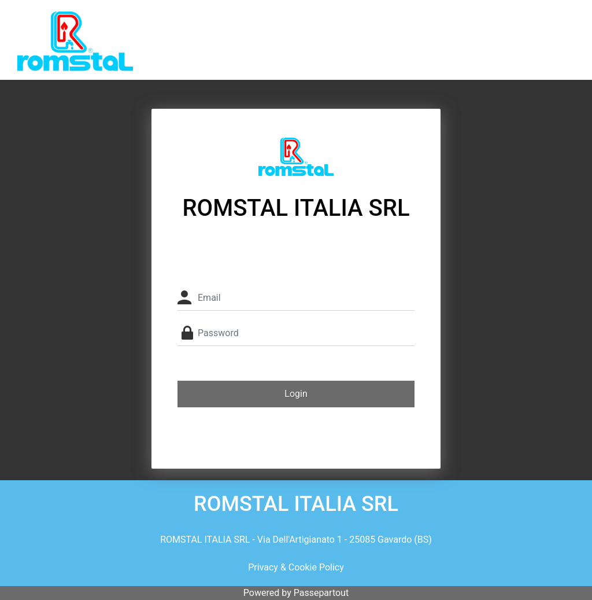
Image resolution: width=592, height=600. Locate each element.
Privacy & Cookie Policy (296, 567)
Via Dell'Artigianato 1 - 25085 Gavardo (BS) (344, 539)
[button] (296, 394)
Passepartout (321, 592)
